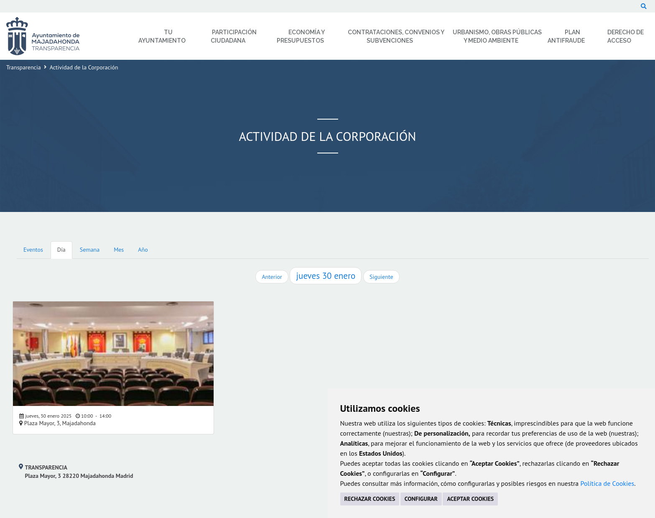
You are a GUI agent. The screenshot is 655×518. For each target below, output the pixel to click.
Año (143, 249)
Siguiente (381, 277)
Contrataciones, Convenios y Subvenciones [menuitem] (396, 36)
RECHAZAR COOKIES (369, 499)
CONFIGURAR (421, 499)
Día (61, 249)
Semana (89, 249)
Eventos (33, 249)
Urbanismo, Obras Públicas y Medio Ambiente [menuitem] (497, 36)
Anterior (272, 277)
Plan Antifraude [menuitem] (566, 36)
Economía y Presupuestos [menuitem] (301, 36)
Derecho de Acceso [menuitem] (625, 36)
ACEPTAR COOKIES (470, 499)
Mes (119, 249)
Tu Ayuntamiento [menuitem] (162, 36)
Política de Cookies (608, 483)
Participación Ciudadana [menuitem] (234, 36)
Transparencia (23, 67)
